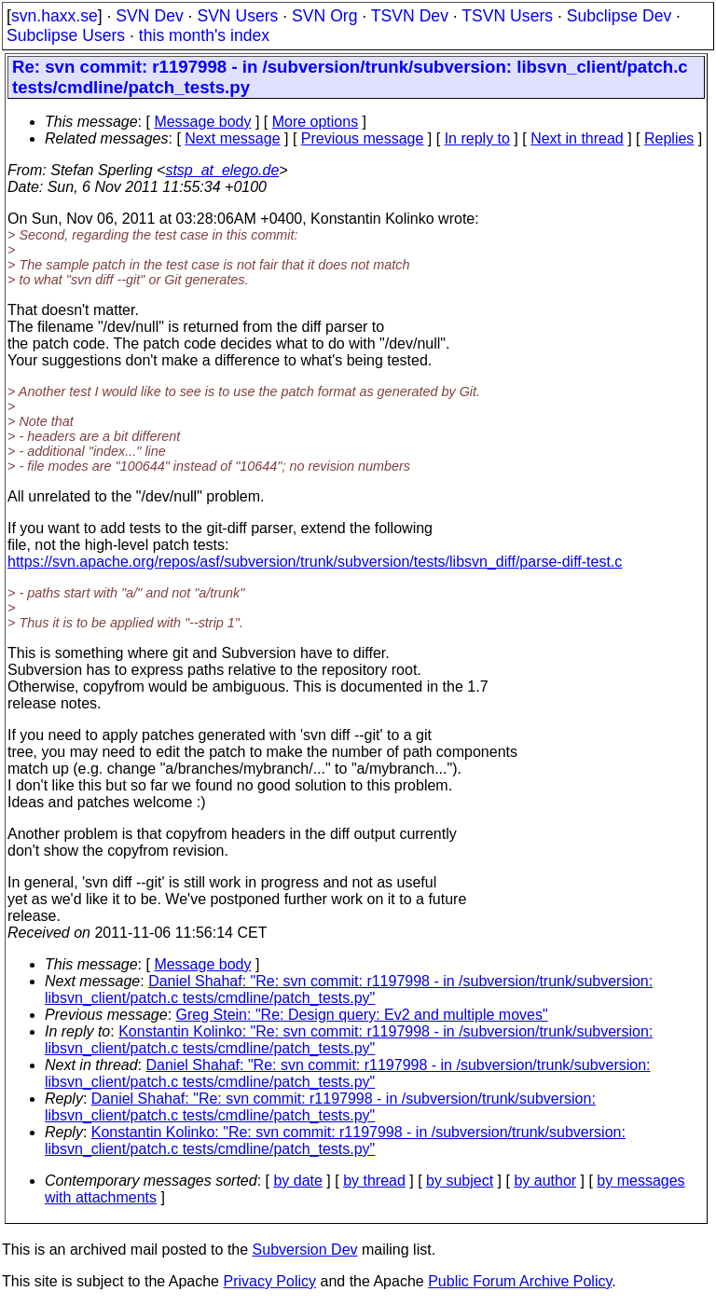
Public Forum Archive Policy (520, 1281)
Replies (669, 138)
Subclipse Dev (619, 16)
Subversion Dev (305, 1249)
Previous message (362, 138)
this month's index (204, 35)
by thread (374, 1180)
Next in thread (577, 138)
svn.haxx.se (54, 16)
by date (297, 1180)
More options (315, 122)
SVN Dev (149, 16)
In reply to (477, 138)
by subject (459, 1180)
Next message (232, 138)
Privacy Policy (269, 1281)
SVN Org (324, 16)
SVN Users (237, 16)
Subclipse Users (66, 35)
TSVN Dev (409, 16)
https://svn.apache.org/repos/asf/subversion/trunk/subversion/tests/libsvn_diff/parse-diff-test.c (314, 562)
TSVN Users (507, 16)
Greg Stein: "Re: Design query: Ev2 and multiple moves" (362, 1015)
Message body (202, 122)
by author (545, 1180)
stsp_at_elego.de (222, 170)
